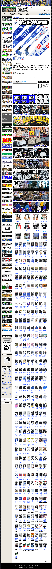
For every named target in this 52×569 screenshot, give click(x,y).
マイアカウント (47, 10)
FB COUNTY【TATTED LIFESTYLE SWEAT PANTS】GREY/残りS (41, 509)
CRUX (7, 166)
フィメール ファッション (7, 25)
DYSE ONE (7, 182)
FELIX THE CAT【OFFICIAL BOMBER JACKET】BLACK (28, 389)
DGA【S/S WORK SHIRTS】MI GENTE (16, 278)
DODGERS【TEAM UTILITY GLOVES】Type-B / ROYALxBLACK (32, 398)
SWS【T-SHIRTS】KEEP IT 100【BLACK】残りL (41, 546)
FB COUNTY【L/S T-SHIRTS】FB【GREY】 (20, 253)
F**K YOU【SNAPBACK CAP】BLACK (45, 328)
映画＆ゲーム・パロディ (7, 321)
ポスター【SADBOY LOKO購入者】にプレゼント (41, 441)
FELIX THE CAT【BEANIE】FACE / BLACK (16, 414)
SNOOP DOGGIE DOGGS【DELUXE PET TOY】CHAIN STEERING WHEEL (36, 537)
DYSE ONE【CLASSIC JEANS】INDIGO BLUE (32, 362)
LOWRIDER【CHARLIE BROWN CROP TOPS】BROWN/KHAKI (20, 262)
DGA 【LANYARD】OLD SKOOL (32, 353)
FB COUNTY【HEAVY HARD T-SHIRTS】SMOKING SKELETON (41, 476)
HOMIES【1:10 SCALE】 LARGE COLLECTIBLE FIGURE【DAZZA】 (45, 518)
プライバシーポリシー (32, 565)
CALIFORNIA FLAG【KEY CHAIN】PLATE (36, 441)
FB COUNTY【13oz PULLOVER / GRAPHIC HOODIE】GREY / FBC (24, 415)
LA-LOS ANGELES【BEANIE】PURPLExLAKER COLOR (28, 305)
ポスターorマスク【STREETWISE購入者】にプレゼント (45, 492)
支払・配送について (13, 14)
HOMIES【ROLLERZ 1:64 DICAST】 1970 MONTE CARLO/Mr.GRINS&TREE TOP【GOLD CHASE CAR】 (41, 354)
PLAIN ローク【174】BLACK (16, 312)
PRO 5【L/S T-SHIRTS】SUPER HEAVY (4, 370)
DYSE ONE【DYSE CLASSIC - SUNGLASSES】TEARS (36, 459)
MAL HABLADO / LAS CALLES (36, 286)
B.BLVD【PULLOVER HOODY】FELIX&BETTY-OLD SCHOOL (36, 371)
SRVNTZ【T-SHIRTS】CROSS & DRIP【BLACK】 (32, 450)
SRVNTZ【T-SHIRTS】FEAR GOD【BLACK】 (36, 450)
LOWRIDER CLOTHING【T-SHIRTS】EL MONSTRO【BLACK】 (45, 278)
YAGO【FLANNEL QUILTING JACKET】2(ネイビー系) (16, 354)
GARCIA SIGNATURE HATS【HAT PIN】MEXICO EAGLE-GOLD (16, 321)
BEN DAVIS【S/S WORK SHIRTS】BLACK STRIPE (45, 295)
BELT (7, 42)
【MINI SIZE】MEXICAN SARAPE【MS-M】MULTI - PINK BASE (20, 476)
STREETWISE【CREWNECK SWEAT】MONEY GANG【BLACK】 (32, 432)
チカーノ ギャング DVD (7, 97)
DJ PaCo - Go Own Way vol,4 (32, 423)
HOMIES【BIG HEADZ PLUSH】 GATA (36, 508)
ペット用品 (7, 78)
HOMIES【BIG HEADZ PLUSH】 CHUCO (36, 398)
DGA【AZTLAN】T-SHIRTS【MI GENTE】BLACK (41, 517)
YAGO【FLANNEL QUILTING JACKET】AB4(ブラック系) (28, 508)
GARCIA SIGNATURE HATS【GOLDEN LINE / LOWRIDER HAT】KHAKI (28, 313)
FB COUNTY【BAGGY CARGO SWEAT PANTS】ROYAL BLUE (16, 442)
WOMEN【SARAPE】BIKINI (35, 218)
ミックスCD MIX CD (7, 88)
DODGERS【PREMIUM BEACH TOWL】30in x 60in (28, 500)
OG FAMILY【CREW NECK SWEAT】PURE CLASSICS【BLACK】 (28, 371)
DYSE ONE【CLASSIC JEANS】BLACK (28, 362)
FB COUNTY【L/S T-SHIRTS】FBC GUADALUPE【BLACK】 (45, 245)
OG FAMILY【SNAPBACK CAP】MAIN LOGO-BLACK (20, 270)
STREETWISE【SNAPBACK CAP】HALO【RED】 (24, 500)
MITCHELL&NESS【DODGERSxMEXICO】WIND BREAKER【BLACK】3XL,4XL (20, 296)
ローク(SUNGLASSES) (7, 38)
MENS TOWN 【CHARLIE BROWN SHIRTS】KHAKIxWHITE (41, 253)
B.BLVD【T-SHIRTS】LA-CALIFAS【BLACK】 (20, 379)
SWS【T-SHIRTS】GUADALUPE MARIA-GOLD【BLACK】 (18, 237)
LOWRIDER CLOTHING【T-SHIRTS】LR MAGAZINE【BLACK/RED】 (24, 459)
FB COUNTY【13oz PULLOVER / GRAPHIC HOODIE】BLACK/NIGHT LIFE (28, 518)
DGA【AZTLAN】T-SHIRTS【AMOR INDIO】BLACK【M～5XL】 (32, 279)
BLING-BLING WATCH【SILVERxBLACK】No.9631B (45, 467)
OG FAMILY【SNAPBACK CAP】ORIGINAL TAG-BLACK (16, 270)
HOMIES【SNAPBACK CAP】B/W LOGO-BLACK (20, 321)
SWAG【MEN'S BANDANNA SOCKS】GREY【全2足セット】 (28, 450)
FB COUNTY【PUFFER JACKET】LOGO (28, 329)
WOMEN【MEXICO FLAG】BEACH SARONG (44, 218)
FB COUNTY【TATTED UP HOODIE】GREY (20, 527)
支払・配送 (18, 565)
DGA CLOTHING (7, 170)
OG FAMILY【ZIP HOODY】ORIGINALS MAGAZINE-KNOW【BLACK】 (16, 371)
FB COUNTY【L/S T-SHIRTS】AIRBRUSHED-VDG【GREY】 (41, 245)
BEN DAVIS (7, 150)
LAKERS (7, 205)
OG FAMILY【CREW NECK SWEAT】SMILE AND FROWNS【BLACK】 (24, 371)
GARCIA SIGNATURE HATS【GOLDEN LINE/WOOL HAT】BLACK (41, 313)
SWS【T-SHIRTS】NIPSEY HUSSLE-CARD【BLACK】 (45, 546)
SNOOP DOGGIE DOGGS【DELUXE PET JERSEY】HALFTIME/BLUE (16, 517)
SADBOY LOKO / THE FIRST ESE (41, 269)
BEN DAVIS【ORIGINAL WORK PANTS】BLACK (36, 305)
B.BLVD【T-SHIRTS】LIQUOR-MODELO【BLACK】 (20, 484)
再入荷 (7, 131)
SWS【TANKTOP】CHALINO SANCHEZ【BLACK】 (36, 500)
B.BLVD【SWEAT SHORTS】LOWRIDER (41, 362)
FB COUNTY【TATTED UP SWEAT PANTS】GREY (24, 527)
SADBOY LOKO (7, 244)
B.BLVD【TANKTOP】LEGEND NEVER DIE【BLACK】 (16, 484)
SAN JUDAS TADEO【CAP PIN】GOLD (20, 287)
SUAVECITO (7, 268)
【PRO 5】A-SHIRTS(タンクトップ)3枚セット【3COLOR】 (6, 382)
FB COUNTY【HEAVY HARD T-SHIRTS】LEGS (32, 476)
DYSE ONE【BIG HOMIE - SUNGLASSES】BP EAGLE (20, 398)
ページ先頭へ (46, 561)
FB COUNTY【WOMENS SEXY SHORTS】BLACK (36, 467)
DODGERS (7, 178)
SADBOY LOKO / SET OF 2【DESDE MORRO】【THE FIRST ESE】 (32, 270)
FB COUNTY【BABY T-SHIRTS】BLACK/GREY (32, 467)
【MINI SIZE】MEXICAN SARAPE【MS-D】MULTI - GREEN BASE (41, 536)
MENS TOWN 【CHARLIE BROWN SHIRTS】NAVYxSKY (36, 253)
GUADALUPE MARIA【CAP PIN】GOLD (20, 312)
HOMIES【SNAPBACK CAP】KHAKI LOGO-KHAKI (36, 321)
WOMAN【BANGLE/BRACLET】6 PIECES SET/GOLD (28, 527)
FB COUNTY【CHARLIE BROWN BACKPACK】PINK (32, 346)
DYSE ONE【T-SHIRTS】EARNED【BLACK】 (20, 459)
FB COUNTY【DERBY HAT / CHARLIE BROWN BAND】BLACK (16, 537)
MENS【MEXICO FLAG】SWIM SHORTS (18, 227)
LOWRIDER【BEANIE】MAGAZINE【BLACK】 (24, 398)
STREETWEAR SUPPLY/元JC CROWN (7, 260)
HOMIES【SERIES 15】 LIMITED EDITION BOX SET (35, 236)
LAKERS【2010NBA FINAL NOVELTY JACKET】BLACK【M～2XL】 (16, 337)
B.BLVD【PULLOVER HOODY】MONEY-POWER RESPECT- (45, 371)
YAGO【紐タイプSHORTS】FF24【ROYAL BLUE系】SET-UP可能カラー (16, 245)
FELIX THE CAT (7, 189)
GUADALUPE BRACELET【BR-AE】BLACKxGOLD (32, 527)
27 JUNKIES (7, 276)
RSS (6, 402)
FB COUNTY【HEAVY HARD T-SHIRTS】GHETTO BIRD (28, 476)
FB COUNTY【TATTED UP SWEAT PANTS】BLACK (41, 346)
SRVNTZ (7, 256)
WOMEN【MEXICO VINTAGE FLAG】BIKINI (18, 218)
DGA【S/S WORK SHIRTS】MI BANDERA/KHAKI (45, 270)
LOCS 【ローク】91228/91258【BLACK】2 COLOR (28, 484)
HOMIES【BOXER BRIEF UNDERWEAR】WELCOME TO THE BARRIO (41, 414)
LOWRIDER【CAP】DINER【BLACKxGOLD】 (32, 406)
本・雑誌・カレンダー (7, 102)
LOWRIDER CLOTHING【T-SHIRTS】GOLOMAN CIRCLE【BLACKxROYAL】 (16, 287)
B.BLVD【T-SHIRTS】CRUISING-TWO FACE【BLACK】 (16, 379)
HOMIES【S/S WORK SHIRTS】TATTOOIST (36, 424)
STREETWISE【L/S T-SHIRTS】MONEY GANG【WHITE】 (36, 432)
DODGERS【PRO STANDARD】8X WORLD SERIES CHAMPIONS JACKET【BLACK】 (28, 380)
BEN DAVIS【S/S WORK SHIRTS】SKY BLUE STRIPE (32, 492)
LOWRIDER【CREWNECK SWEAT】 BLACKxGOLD (41, 406)
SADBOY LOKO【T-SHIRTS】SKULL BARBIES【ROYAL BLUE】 (45, 442)
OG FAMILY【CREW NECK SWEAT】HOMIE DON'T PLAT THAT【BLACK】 (32, 371)
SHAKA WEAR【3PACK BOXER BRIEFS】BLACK (41, 492)
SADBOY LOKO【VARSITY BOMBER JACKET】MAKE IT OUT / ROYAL (45, 390)
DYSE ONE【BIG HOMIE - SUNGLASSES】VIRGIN (32, 459)
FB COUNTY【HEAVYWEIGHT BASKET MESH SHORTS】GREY (28, 467)
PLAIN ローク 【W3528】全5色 (32, 484)
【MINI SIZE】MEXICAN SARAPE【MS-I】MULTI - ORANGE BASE (24, 476)
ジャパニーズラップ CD (7, 92)
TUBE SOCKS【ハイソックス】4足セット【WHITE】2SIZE (16, 432)
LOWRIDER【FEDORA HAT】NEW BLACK (20, 362)
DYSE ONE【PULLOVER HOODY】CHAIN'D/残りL (20, 406)
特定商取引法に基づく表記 (24, 565)
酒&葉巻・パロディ (7, 317)
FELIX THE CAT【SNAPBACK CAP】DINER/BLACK (36, 389)
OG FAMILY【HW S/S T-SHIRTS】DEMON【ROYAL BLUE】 (32, 262)
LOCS (7, 209)
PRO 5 (7, 225)
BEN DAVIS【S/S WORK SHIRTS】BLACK (28, 492)
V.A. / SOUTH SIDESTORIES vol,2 (28, 287)
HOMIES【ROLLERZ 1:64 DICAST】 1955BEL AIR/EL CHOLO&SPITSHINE (36, 354)
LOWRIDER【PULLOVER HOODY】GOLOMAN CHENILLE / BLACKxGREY (24, 389)
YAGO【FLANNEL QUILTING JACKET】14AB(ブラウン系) (20, 354)
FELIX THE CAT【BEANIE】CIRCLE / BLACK (28, 398)
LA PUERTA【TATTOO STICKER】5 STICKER (24, 441)
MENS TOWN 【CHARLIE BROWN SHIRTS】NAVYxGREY (16, 262)
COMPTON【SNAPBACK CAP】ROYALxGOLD (36, 329)
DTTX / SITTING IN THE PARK (24, 507)
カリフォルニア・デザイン (7, 284)
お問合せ (27, 14)
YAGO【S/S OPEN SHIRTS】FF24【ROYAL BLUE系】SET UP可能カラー (24, 245)
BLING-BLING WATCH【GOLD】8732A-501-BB (41, 467)
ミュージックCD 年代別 (7, 146)
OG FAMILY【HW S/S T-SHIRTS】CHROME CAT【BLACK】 (41, 262)
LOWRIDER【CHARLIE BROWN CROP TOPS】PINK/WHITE (24, 262)
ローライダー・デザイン (7, 304)
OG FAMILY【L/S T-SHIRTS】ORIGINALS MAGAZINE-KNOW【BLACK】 (36, 380)
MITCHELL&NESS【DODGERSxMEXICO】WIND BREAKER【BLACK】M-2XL (16, 296)
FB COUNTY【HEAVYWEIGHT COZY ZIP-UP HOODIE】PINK (28, 346)
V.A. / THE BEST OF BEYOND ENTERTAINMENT (20, 491)
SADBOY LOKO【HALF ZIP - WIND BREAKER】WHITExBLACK (16, 398)
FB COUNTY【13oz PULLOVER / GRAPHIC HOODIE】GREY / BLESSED (24, 518)
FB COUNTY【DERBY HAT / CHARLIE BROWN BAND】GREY (20, 536)
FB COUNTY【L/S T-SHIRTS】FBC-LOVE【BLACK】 (16, 253)
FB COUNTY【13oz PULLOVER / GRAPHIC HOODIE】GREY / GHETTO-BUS (28, 415)
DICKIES (7, 174)
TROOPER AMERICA (7, 272)
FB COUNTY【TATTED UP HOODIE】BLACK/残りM (36, 346)
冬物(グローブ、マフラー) (7, 55)
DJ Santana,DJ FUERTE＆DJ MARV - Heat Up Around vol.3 (32, 536)
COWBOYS (7, 162)
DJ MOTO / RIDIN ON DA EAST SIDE (16, 459)
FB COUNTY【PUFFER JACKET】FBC (32, 328)
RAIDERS (7, 236)
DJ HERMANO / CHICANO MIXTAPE (16, 546)
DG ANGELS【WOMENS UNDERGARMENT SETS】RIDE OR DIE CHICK (16, 424)
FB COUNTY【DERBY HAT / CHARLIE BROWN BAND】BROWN (45, 451)
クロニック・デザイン (7, 312)
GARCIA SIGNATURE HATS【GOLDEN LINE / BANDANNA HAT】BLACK (32, 296)
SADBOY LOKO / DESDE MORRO (36, 269)
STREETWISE (7, 264)
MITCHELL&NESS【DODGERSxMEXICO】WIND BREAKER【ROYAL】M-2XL (24, 296)
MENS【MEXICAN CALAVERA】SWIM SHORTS (27, 227)
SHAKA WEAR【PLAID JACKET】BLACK (45, 424)
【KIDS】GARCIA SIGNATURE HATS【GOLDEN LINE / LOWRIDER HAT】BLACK (36, 296)
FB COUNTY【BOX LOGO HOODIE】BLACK (45, 432)
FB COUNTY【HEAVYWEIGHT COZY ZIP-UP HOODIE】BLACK (24, 346)
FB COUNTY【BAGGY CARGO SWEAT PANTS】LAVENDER (45, 509)
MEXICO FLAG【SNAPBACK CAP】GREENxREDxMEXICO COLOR (28, 546)
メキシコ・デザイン (7, 288)
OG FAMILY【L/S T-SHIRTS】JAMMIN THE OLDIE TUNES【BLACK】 (32, 379)
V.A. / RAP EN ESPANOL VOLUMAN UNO (41, 287)
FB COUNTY (7, 185)
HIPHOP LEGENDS (7, 308)
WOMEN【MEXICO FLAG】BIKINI (27, 218)
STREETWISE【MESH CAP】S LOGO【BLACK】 (16, 500)
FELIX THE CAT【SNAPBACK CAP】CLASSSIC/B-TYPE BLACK (36, 362)
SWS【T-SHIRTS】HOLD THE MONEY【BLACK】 (16, 555)
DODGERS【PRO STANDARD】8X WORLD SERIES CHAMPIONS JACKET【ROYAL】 (24, 380)
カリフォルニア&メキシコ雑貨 (7, 73)
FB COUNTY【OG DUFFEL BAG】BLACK (45, 499)
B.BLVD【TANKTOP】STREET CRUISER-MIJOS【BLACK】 (45, 476)
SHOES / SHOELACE (7, 47)
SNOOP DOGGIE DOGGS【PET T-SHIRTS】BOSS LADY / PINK (16, 406)
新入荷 (7, 127)
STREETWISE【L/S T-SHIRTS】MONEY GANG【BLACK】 (16, 527)
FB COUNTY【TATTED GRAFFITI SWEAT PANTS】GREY (32, 517)
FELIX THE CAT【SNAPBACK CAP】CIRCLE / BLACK (41, 389)
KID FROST (7, 201)
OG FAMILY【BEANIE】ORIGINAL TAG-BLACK (24, 270)
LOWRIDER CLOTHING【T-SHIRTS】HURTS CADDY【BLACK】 (41, 279)
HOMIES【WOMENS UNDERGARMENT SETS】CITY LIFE (45, 414)
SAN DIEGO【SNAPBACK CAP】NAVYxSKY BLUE (32, 546)
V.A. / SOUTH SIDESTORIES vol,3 (32, 287)
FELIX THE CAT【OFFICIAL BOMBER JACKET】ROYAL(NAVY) (32, 389)
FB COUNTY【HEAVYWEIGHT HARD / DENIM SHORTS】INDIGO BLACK (16, 468)
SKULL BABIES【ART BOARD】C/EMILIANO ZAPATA (20, 450)
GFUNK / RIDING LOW (20, 507)
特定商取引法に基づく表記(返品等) (44, 84)
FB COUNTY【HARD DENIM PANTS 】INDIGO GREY (28, 270)
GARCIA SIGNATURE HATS (7, 193)
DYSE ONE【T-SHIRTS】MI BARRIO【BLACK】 (24, 536)
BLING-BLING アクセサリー (7, 64)
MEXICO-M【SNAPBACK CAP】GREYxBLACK (20, 546)
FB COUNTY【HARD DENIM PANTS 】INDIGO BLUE (6, 379)
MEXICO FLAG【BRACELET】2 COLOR (36, 484)
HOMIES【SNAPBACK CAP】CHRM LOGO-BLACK (24, 321)
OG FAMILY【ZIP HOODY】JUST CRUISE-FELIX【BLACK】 (20, 371)
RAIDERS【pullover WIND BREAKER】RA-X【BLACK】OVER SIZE (24, 338)
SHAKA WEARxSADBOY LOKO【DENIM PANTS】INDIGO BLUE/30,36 (36, 528)
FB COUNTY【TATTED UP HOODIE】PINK (32, 337)
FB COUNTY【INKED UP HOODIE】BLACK (45, 321)
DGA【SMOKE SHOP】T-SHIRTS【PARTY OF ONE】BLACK (28, 278)
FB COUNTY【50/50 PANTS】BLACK (41, 398)
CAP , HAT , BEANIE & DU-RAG (7, 33)
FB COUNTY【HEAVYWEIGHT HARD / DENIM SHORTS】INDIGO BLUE (20, 467)
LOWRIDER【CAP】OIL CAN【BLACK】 (45, 459)
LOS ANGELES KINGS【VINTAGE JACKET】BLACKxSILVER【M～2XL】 (20, 337)
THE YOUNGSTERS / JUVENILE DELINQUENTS (45, 336)
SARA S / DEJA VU (20, 345)
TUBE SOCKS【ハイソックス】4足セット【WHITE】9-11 (41, 527)
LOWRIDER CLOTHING (7, 213)
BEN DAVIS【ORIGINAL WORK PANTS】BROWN (41, 305)
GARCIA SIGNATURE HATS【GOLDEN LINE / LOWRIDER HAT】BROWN (32, 313)
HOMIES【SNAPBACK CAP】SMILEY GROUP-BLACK (41, 321)
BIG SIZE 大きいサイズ (7, 135)
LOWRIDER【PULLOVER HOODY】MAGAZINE (36, 406)
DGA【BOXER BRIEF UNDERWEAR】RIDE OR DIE (28, 354)
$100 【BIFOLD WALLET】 (45, 536)
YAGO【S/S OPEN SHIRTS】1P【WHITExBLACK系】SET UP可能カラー (28, 245)
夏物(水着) (7, 51)
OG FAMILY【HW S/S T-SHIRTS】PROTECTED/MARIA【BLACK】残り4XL (45, 262)
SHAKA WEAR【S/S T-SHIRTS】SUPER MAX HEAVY (9, 370)
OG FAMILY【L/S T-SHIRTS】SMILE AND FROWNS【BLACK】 (41, 379)
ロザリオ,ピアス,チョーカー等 (7, 69)
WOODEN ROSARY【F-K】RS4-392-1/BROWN (20, 305)
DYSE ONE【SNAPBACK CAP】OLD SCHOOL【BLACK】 (24, 406)
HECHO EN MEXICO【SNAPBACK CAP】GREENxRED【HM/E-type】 (41, 329)
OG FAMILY (7, 217)
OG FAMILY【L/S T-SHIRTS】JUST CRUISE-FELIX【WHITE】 (7, 395)
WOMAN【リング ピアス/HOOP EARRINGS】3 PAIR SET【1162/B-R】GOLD (32, 442)
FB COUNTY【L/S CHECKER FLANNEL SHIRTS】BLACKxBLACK (20, 424)
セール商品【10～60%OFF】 (7, 141)
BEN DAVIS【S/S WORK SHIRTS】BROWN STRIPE (45, 305)
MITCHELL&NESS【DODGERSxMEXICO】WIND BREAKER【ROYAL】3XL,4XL (28, 296)
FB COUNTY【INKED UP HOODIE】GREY (20, 329)
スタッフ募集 (4, 118)
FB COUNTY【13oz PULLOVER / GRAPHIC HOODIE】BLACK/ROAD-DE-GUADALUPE (20, 415)
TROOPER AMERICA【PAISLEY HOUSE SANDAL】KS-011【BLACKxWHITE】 (28, 433)
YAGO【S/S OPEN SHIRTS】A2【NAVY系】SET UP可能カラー (24, 253)
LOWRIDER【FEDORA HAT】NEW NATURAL (24, 362)
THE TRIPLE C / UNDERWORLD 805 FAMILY (16, 345)
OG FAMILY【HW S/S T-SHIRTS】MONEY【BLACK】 (36, 262)
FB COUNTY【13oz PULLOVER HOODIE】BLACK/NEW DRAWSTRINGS (24, 424)
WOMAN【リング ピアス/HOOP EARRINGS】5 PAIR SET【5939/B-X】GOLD (28, 442)
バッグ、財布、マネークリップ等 (7, 60)
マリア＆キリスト (7, 296)
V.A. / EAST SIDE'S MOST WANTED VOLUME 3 (24, 492)
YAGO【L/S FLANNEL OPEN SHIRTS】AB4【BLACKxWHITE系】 (32, 254)
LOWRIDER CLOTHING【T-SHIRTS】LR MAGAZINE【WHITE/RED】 (28, 459)
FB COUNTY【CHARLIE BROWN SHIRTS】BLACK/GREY (6, 388)
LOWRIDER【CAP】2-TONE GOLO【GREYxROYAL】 (41, 459)
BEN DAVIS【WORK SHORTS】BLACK (36, 491)
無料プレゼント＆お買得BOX (7, 106)
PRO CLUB (7, 228)
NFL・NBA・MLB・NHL (7, 325)
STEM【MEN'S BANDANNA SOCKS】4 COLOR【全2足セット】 (24, 450)
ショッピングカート (44, 14)
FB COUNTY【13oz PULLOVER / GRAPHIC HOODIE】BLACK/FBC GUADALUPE (20, 518)
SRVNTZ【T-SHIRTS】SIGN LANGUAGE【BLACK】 (45, 527)
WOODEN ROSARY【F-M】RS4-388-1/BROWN (16, 305)
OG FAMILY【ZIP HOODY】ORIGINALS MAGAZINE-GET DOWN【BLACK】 (45, 363)
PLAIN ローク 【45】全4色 (24, 286)
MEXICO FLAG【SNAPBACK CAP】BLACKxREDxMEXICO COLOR (24, 546)
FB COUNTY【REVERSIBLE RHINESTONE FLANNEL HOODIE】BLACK (16, 363)
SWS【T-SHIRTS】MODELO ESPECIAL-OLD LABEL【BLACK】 (44, 227)
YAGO (7, 280)
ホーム (5, 14)
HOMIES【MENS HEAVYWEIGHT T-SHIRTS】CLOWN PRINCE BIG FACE (32, 415)
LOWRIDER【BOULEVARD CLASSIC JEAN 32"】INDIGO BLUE (45, 406)
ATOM (8, 402)
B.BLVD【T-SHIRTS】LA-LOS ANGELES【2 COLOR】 (24, 484)
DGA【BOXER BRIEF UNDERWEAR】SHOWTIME (24, 354)
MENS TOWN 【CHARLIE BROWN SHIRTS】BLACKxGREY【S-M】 (45, 254)
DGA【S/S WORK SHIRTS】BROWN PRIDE (20, 278)
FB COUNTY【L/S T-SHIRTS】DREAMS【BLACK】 (32, 245)
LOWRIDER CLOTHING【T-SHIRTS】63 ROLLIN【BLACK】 (36, 278)
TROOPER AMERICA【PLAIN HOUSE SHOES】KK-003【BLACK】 (24, 433)
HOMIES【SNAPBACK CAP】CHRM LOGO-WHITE (32, 321)
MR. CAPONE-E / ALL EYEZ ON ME (16, 491)
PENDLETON (7, 221)
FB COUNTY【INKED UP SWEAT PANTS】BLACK (16, 329)
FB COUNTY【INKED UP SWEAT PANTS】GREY (24, 329)
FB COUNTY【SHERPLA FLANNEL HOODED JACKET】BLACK (45, 354)
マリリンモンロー (7, 300)
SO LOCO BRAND (7, 252)
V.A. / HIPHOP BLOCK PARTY (41, 336)
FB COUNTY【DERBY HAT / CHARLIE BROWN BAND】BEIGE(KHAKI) (41, 451)
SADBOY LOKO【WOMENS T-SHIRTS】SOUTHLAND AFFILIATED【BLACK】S (16, 451)
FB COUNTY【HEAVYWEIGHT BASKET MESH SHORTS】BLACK (24, 467)
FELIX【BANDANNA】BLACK (28, 536)
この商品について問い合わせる (43, 86)
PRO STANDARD (7, 232)
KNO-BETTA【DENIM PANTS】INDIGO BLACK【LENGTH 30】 (7, 392)
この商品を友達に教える (42, 85)
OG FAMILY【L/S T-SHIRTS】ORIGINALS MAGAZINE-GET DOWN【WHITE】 (45, 380)
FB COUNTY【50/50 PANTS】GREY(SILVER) (45, 398)
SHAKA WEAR (7, 248)
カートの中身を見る (7, 329)
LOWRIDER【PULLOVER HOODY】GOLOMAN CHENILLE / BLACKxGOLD (20, 389)
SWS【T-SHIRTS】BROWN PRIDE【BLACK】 (36, 546)
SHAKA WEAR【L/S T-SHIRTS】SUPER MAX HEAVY (7, 360)
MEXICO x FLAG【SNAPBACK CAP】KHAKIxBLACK (45, 484)
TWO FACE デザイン (7, 292)
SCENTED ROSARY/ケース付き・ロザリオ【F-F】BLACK (24, 313)
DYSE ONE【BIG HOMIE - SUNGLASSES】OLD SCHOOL (28, 406)
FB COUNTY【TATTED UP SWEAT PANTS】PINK (36, 337)
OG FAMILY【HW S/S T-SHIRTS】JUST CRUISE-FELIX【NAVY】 (28, 262)
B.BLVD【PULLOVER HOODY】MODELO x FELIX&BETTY (41, 371)
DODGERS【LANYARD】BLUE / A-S (16, 475)
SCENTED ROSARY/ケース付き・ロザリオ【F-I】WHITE (24, 305)
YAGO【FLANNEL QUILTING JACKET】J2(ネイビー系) (45, 346)
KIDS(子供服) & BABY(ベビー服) (7, 29)
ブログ (20, 14)
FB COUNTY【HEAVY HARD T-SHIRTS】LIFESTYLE (36, 476)
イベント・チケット (7, 110)
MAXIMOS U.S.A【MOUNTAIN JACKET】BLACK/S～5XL (28, 337)
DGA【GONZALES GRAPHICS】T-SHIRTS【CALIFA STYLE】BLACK (24, 279)
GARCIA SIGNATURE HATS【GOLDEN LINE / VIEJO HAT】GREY (36, 313)
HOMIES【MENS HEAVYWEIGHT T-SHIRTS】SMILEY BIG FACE (36, 414)
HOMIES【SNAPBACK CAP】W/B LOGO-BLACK (28, 321)
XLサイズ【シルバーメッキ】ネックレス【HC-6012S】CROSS (32, 305)
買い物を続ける (41, 87)
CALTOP (7, 158)
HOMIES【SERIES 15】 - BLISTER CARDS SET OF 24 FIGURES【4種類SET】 (44, 237)
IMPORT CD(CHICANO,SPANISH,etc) (7, 83)
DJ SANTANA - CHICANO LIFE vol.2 (27, 236)
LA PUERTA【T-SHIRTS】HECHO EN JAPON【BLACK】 (20, 441)
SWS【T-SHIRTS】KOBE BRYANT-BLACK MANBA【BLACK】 (32, 500)
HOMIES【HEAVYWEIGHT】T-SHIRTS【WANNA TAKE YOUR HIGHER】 (36, 517)
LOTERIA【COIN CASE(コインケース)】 (41, 484)
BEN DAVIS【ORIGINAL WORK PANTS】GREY (41, 295)
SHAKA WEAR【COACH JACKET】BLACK (41, 424)
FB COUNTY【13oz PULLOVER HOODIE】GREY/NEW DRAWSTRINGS (28, 424)
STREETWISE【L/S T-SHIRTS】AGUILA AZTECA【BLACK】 (41, 433)
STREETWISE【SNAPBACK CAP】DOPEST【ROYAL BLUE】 (20, 500)
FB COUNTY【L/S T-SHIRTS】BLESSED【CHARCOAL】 (36, 245)
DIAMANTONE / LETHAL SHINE (45, 286)
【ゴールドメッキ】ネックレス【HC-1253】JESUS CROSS (16, 508)
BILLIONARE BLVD (7, 154)
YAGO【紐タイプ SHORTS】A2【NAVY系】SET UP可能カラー (28, 253)
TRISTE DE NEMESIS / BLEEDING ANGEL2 (41, 499)
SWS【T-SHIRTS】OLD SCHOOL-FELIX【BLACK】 (35, 227)
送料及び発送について (5, 119)
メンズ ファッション (7, 20)
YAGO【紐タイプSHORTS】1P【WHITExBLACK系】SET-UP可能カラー (20, 245)
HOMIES (7, 197)
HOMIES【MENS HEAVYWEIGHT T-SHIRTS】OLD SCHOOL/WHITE (32, 508)
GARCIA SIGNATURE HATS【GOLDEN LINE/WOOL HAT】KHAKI (45, 313)
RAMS (7, 240)
